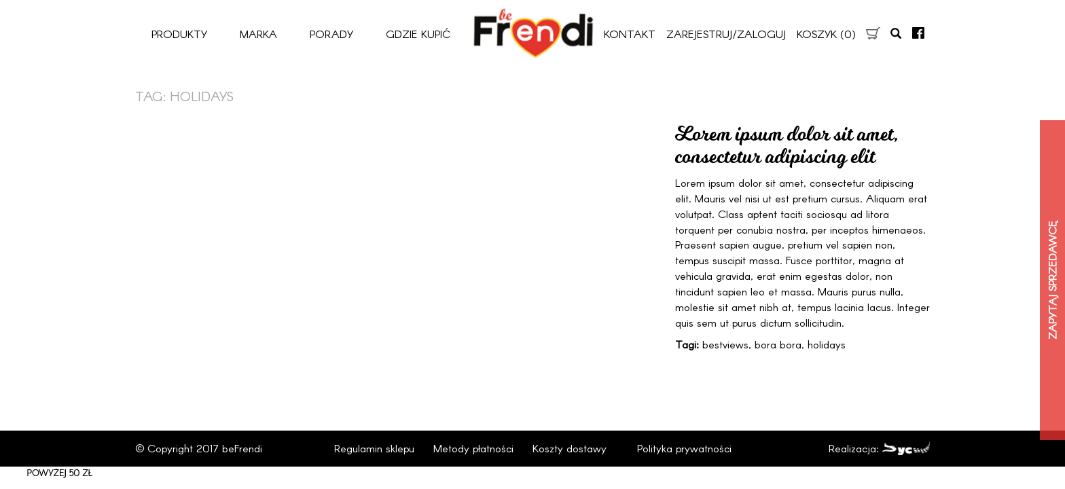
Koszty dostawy (569, 447)
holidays (827, 344)
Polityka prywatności (684, 447)
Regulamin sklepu (374, 447)
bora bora (778, 344)
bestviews (725, 344)
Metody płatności (473, 447)
